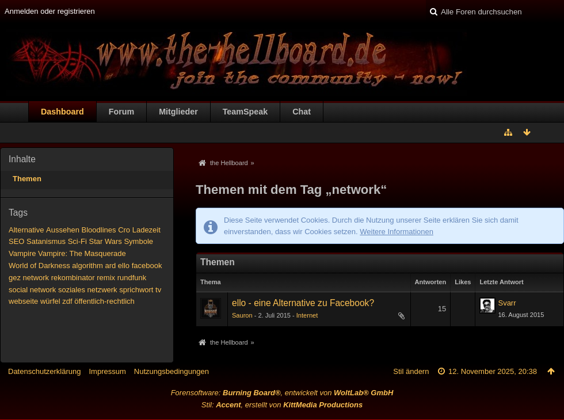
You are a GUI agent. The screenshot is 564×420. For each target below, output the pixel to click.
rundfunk (132, 277)
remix (106, 277)
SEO (16, 241)
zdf (67, 301)
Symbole (138, 241)
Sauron (242, 315)
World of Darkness (39, 265)
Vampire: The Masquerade (82, 253)
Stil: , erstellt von (282, 404)
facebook (147, 265)
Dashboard (62, 111)
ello (123, 265)
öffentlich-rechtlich (104, 301)
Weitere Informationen (396, 231)
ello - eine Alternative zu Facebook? (303, 303)
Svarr (507, 303)
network (36, 277)
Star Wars (105, 241)
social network (32, 289)
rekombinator (73, 277)
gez (15, 277)
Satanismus (46, 241)
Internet (307, 315)
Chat (301, 111)
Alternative (26, 230)
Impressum (107, 371)
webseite (23, 301)
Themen (27, 178)
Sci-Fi (77, 241)
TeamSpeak (245, 111)
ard (110, 265)
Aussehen (62, 230)
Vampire (22, 253)
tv (158, 289)
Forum (121, 111)
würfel (50, 301)
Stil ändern (411, 371)
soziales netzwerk (87, 289)
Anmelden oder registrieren (50, 11)
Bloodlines (99, 230)
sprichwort (136, 289)
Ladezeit (146, 230)
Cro (124, 230)
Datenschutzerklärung (44, 371)
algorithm (87, 265)
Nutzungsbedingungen (171, 371)
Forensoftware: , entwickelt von (282, 392)
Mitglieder (178, 111)
